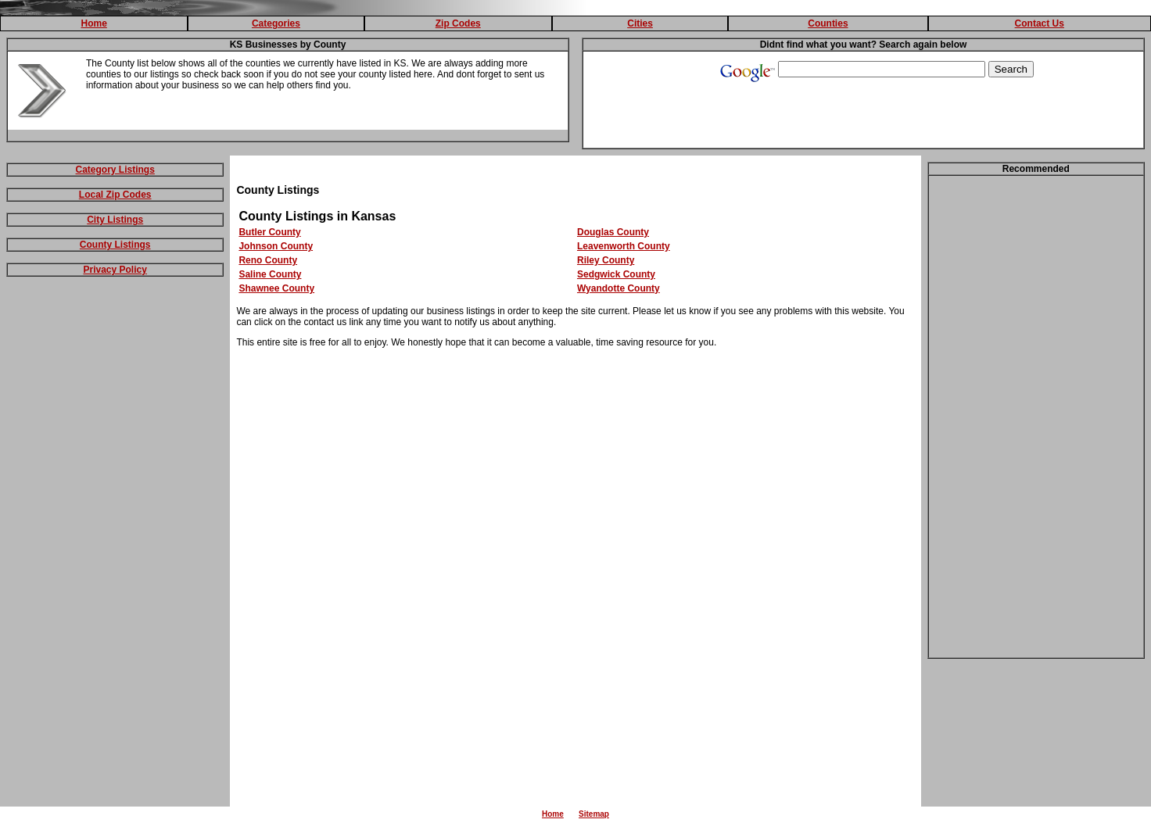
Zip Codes (458, 23)
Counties (828, 23)
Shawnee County (276, 288)
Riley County (605, 260)
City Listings (115, 219)
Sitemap (594, 814)
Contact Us (1039, 23)
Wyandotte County (618, 288)
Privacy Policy (115, 269)
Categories (276, 23)
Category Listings (115, 169)
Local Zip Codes (115, 194)
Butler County (269, 232)
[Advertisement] (114, 528)
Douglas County (613, 232)
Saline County (269, 274)
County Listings (115, 244)
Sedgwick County (616, 274)
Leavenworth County (623, 246)
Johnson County (275, 246)
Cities (640, 23)
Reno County (267, 260)
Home (93, 23)
